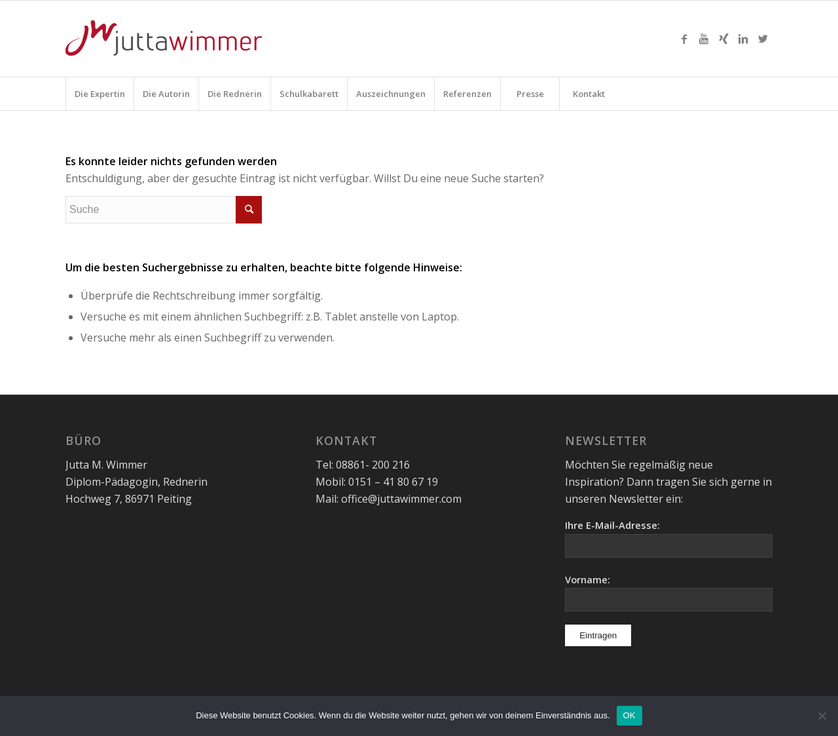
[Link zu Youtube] (704, 38)
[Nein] (821, 715)
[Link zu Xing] (723, 38)
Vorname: (587, 579)
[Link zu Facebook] (684, 38)
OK (629, 715)
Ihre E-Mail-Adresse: (612, 525)
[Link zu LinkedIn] (743, 38)
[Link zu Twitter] (763, 38)
